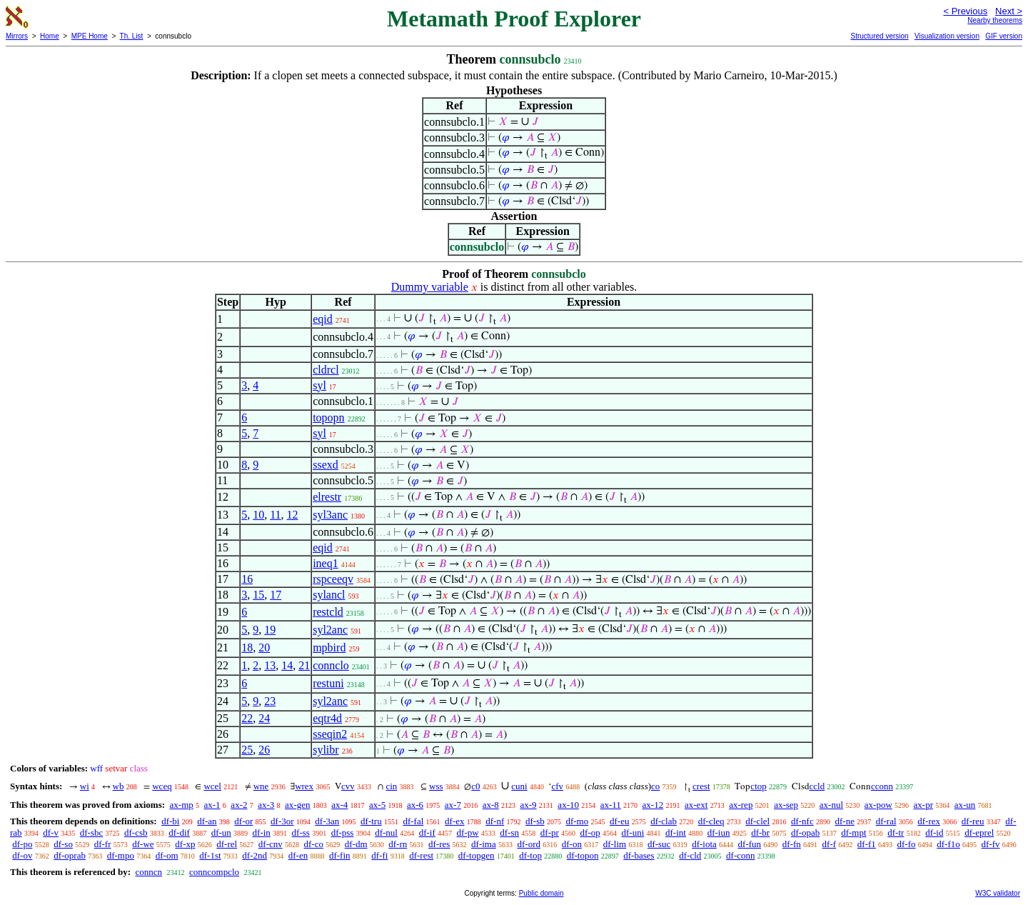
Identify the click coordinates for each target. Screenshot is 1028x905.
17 (275, 595)
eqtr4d (327, 718)
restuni (328, 683)
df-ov (22, 855)
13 (270, 665)
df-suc (659, 844)
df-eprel (979, 832)
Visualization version (946, 36)
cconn (882, 786)
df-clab (663, 821)
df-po (22, 844)
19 (270, 630)
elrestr (327, 497)
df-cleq (711, 821)
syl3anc (330, 515)
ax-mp (181, 804)
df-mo (576, 821)
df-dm (356, 844)
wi (84, 786)
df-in (262, 832)
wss (436, 786)
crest (701, 786)
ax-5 (377, 804)
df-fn (791, 844)
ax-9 (528, 804)
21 (304, 665)
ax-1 (212, 804)
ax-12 (653, 804)
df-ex (454, 821)
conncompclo (214, 871)
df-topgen (476, 855)
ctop (758, 786)
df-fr (102, 844)
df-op (590, 832)
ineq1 (325, 563)
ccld (817, 786)
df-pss (342, 832)
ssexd (325, 465)
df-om (167, 855)
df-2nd (254, 855)
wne (261, 786)
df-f (829, 844)
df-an (206, 821)
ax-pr (923, 804)
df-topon (583, 855)
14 (287, 665)
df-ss (301, 832)
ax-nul (831, 804)
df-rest (421, 855)
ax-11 (610, 804)
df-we (142, 844)
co (655, 786)
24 (264, 718)
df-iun (718, 832)
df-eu (619, 821)
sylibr (325, 750)
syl (319, 385)
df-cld (690, 855)
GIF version (1003, 36)
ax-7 (453, 804)
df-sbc (92, 832)
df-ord (528, 844)
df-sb (535, 821)
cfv (557, 786)
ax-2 (239, 804)
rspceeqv (333, 579)
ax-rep (740, 804)
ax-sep (786, 804)
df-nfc (802, 821)
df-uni (632, 832)
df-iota (704, 844)
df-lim (615, 844)
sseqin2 (330, 734)
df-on (572, 844)
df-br (760, 832)
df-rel (226, 844)
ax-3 (266, 804)
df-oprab (70, 855)
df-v (51, 832)
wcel (212, 786)
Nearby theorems (994, 20)
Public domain (541, 893)
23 (270, 701)
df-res (439, 844)
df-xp (185, 844)
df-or (243, 821)
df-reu (973, 821)
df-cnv (270, 844)
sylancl (329, 595)
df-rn (397, 844)
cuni (519, 786)
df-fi (379, 855)
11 (275, 515)
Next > (1008, 11)
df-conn (740, 855)
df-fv (991, 844)
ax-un (965, 804)
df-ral (886, 821)
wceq (161, 786)
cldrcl (325, 370)
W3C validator (997, 893)
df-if (427, 832)
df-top (530, 855)
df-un (221, 832)
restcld (328, 612)
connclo (331, 665)
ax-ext (696, 804)
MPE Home (89, 36)
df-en (298, 855)
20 (264, 647)
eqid (323, 319)
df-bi (170, 821)
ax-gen (297, 804)
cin (391, 786)
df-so (63, 844)
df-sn (509, 832)
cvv (348, 786)
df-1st (210, 855)
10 (258, 515)
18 (247, 647)
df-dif (179, 832)
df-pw (468, 832)
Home (49, 36)
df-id (934, 832)
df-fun (750, 844)
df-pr (549, 832)
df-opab (805, 832)
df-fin (340, 855)
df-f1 (866, 844)
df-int (675, 832)
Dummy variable (429, 287)
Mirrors (17, 36)
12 (292, 515)
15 (258, 595)
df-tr (895, 832)
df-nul (386, 832)
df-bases (638, 855)
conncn (148, 871)
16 (247, 579)
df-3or (282, 821)
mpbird (329, 647)
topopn (328, 417)
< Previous (965, 11)
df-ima (483, 844)
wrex (304, 786)
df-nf (494, 821)
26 (264, 750)
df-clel (757, 821)
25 (247, 750)
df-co (313, 844)
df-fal (413, 821)
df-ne (844, 821)
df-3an (327, 821)
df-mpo (120, 855)
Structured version (879, 36)
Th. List (131, 36)
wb (118, 786)
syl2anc (330, 630)
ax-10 (568, 804)
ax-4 (339, 804)
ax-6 (415, 804)
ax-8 (491, 804)
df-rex (928, 821)
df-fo (906, 844)
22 (247, 718)
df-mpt (853, 832)
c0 (475, 786)
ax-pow (878, 804)
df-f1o (948, 844)
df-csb (136, 832)
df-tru (371, 821)
